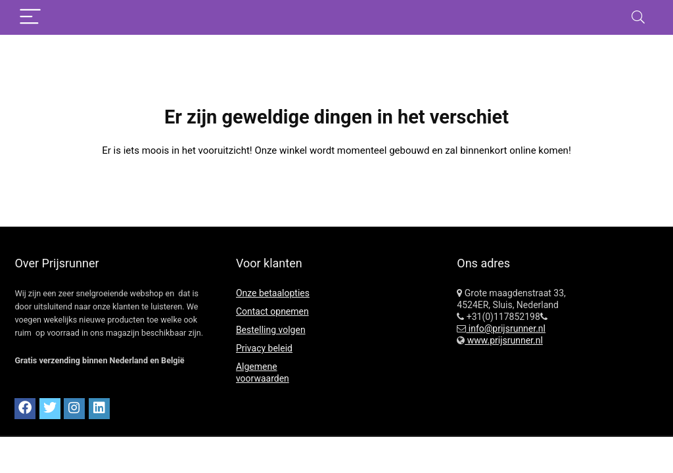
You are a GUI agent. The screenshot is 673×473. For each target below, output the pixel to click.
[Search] (638, 17)
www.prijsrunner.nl (504, 340)
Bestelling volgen (271, 330)
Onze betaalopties (273, 293)
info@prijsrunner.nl (505, 328)
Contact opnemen (272, 311)
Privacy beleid (264, 348)
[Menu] (30, 17)
